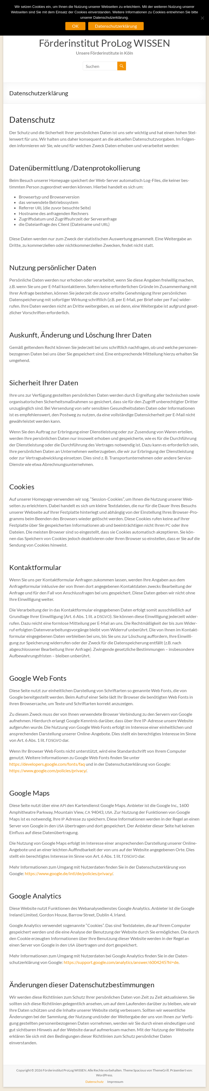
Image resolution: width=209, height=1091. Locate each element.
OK (75, 26)
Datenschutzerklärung (116, 26)
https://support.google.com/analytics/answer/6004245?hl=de (121, 962)
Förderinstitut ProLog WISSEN (104, 43)
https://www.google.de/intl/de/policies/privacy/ (69, 873)
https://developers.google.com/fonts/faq (47, 764)
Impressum (115, 1082)
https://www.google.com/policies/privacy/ (48, 770)
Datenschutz (94, 1082)
